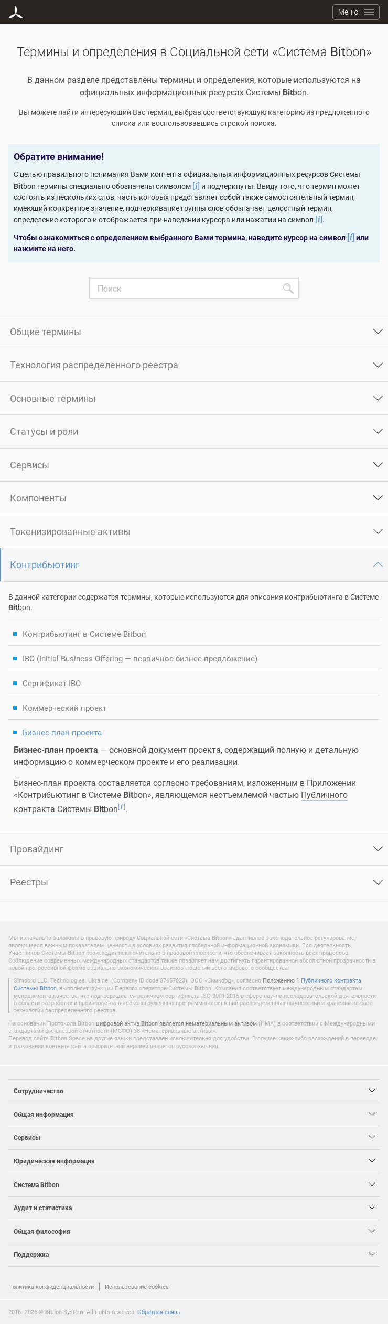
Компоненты (38, 498)
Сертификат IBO (52, 683)
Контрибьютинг (45, 564)
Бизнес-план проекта (62, 732)
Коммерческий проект (64, 707)
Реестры (29, 881)
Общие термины (45, 331)
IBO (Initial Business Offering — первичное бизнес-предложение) (140, 658)
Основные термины (53, 398)
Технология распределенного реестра (94, 364)
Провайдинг (36, 848)
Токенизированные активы (70, 531)
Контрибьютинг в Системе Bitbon (84, 633)
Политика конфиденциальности (51, 1286)
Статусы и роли (44, 431)
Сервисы (29, 464)
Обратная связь (158, 1312)
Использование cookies (137, 1286)
